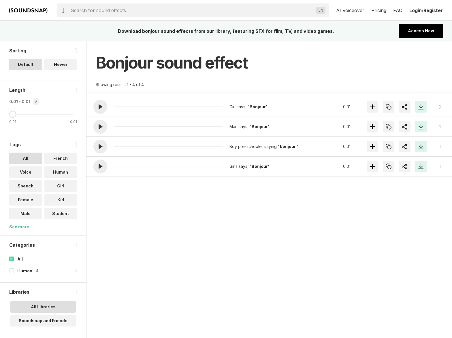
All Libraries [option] (43, 306)
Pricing (378, 10)
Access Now (421, 30)
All (20, 259)
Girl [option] (60, 185)
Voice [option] (25, 172)
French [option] (60, 158)
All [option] (25, 158)
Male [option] (25, 213)
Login (415, 10)
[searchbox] (192, 10)
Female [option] (25, 199)
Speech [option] (25, 185)
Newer (60, 64)
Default (25, 64)
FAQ (397, 10)
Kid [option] (60, 199)
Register (433, 10)
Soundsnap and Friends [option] (43, 320)
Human (24, 270)
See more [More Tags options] (19, 226)
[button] (100, 107)
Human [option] (60, 172)
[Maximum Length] (12, 114)
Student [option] (60, 213)
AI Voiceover (350, 10)
